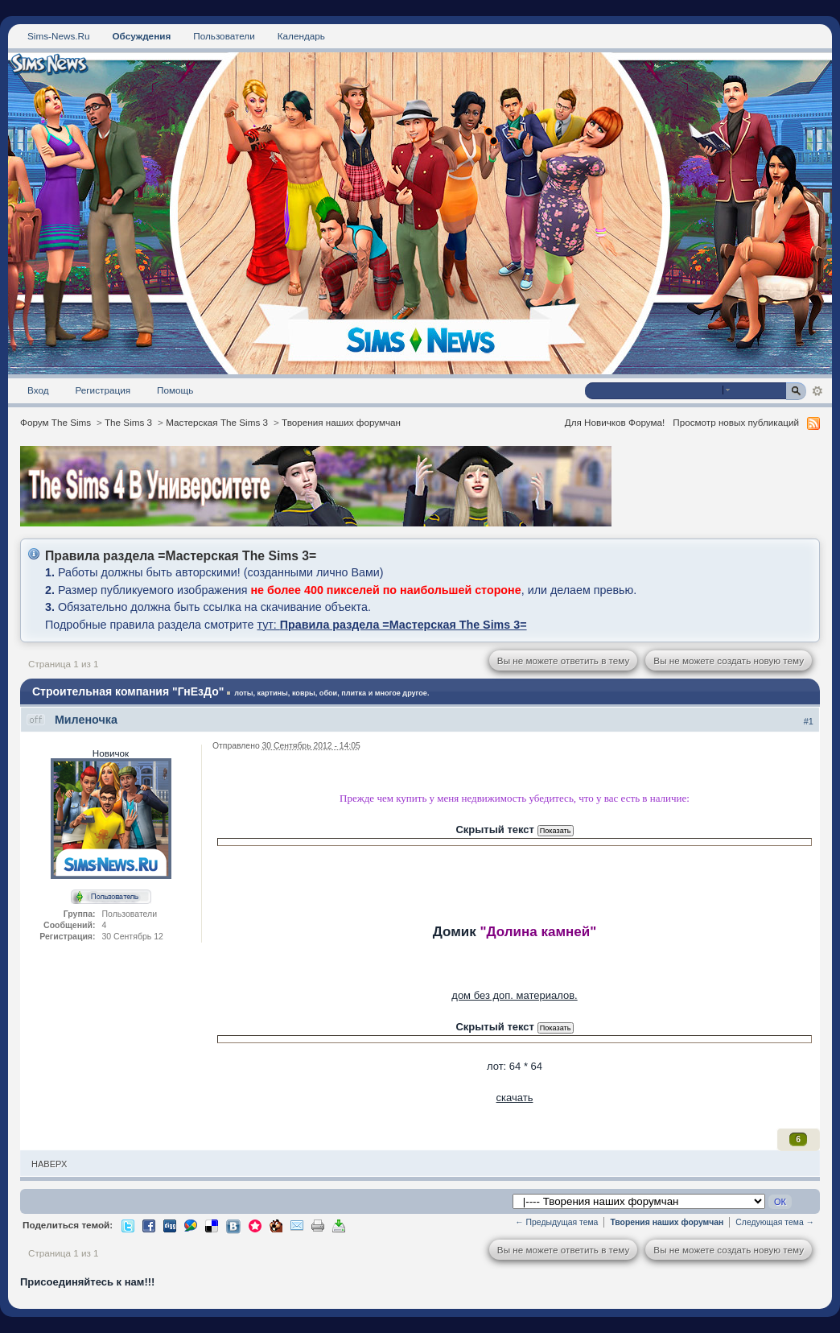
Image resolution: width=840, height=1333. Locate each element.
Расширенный (817, 391)
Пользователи (224, 36)
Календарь (301, 36)
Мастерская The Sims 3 (217, 422)
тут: (391, 624)
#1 (808, 721)
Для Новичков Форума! (615, 422)
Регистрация (103, 390)
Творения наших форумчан (341, 422)
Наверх (49, 1164)
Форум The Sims (55, 422)
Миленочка (86, 719)
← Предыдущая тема (556, 1222)
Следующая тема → (774, 1222)
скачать (514, 1098)
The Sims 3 (128, 422)
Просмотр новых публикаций (736, 422)
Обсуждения (141, 36)
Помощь (175, 390)
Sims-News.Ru (58, 36)
